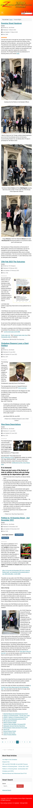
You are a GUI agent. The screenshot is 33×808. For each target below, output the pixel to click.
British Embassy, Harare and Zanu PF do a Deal (15, 727)
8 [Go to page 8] (24, 742)
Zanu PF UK (6, 729)
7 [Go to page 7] (22, 742)
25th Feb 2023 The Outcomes (13, 262)
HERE (18, 53)
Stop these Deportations (11, 424)
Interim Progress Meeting (9, 734)
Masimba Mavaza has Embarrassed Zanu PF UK (15, 713)
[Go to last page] (29, 742)
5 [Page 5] (17, 742)
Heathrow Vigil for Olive (9, 733)
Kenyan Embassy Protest (9, 731)
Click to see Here (22, 388)
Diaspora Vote (5, 537)
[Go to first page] (2, 742)
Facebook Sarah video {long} (20, 335)
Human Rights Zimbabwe (7, 534)
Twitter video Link (5, 335)
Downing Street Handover (11, 23)
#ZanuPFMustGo (19, 534)
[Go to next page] (27, 742)
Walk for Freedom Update (9, 722)
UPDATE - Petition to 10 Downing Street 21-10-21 (15, 717)
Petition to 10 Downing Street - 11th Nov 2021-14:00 (16, 715)
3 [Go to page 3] (12, 742)
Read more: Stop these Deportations (14, 514)
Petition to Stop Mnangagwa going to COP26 (14, 719)
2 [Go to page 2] (10, 742)
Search (4, 783)
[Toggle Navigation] (2, 13)
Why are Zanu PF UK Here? (10, 720)
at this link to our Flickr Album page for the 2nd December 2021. (16, 687)
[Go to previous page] (5, 742)
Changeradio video (6, 337)
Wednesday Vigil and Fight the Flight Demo (14, 726)
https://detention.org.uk (7, 457)
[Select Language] (26, 13)
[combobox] (9, 786)
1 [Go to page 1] (7, 742)
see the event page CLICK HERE (12, 331)
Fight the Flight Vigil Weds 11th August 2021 (14, 724)
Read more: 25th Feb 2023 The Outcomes (13, 339)
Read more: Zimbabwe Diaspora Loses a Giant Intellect (16, 419)
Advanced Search (6, 790)
